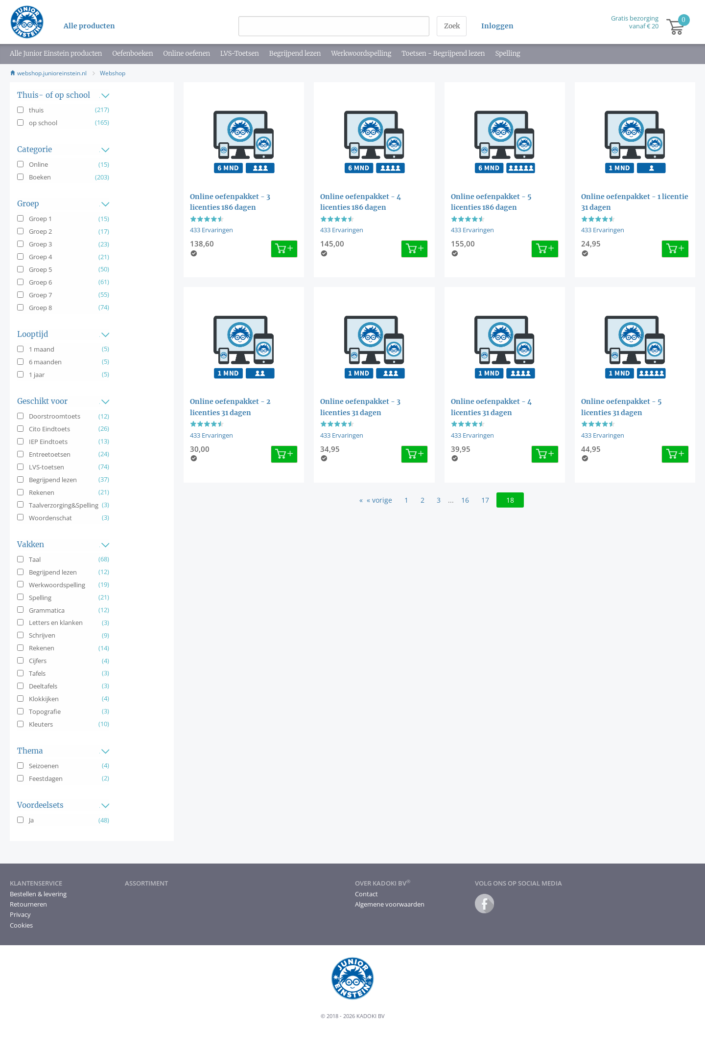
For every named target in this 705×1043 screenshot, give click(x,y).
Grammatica (47, 610)
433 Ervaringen (211, 229)
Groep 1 (40, 218)
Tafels (37, 673)
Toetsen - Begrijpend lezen (443, 53)
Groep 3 (40, 244)
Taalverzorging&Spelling (63, 505)
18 (510, 500)
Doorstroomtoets (54, 416)
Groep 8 (40, 307)
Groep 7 (40, 294)
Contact (366, 893)
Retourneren (28, 904)
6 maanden (45, 361)
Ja (31, 820)
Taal (35, 559)
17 (485, 500)
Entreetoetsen (49, 454)
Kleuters (41, 724)
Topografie (45, 711)
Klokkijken (44, 698)
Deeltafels (43, 686)
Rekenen (41, 492)
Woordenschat (50, 517)
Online (38, 164)
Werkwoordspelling (361, 53)
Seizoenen (44, 765)
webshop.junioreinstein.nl (48, 73)
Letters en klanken (56, 622)
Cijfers (38, 660)
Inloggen (497, 26)
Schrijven (42, 635)
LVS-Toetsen (239, 53)
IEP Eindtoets (48, 441)
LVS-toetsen (46, 467)
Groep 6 (40, 282)
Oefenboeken (132, 53)
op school (43, 122)
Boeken (40, 177)
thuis (36, 110)
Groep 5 (40, 269)
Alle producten (89, 26)
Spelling (507, 53)
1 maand (41, 349)
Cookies (21, 925)
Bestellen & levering (38, 893)
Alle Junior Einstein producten (56, 53)
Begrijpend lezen (295, 53)
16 (465, 500)
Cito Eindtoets (49, 428)
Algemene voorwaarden (389, 904)
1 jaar (37, 374)
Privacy (20, 914)
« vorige (379, 500)
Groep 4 (40, 256)
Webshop (112, 73)
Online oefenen (186, 53)
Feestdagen (46, 778)
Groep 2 (40, 231)
